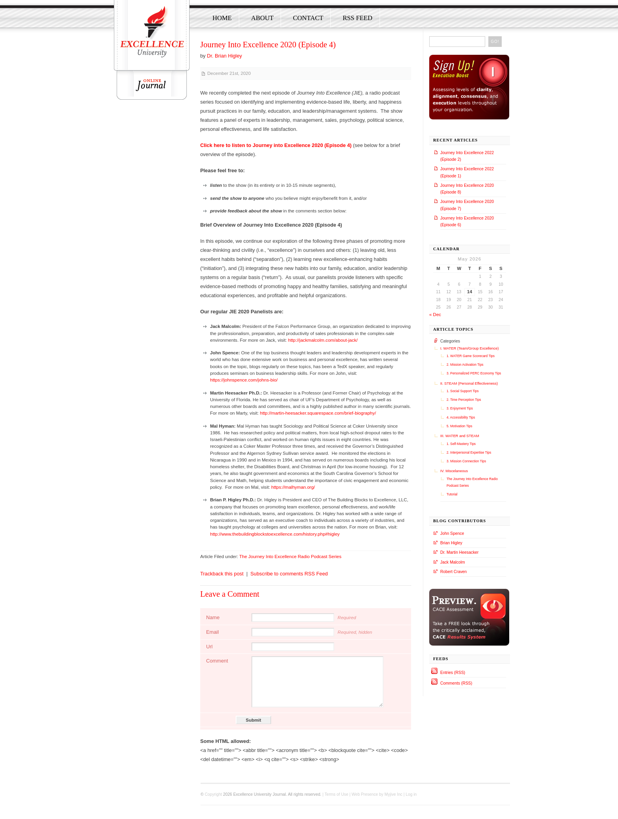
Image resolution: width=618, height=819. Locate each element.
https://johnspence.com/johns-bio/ (244, 380)
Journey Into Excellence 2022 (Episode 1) (467, 172)
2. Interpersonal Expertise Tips (469, 452)
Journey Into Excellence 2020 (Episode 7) (467, 204)
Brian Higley (451, 543)
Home (222, 18)
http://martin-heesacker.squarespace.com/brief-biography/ (318, 413)
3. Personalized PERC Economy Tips (474, 373)
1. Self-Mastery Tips (461, 444)
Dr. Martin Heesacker (459, 552)
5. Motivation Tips (459, 426)
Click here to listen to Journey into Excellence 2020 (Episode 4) (276, 145)
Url (209, 647)
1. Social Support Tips (462, 391)
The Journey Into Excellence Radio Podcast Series (290, 556)
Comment (217, 661)
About (262, 18)
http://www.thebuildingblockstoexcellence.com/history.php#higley (275, 534)
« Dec (435, 314)
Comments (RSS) (456, 683)
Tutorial (452, 494)
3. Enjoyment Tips (460, 408)
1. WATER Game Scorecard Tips (471, 356)
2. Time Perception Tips (464, 400)
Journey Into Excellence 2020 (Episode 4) (268, 44)
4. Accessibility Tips (461, 417)
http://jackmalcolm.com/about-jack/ (323, 340)
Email (212, 632)
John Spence (452, 533)
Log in (411, 794)
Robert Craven (453, 572)
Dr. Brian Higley (224, 56)
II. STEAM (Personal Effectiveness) (469, 383)
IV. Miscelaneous (454, 471)
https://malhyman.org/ (293, 487)
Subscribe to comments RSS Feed (289, 574)
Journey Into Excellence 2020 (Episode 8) (467, 188)
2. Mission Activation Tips (465, 365)
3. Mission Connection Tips (466, 461)
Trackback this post (222, 574)
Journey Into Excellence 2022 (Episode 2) (467, 156)
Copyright (213, 794)
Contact (308, 18)
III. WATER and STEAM (459, 436)
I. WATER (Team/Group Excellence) (469, 348)
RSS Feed (357, 18)
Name (213, 617)
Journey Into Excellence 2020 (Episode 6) (467, 221)
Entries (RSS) (452, 672)
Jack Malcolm (452, 562)
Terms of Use (336, 794)
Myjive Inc (393, 794)
